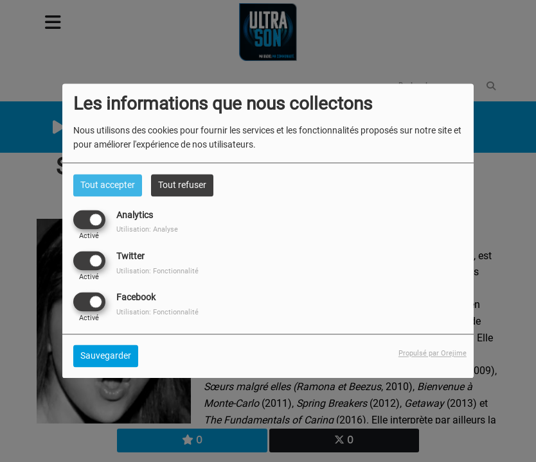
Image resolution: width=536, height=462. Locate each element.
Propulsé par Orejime (432, 354)
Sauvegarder (105, 356)
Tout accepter (107, 185)
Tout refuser (182, 185)
